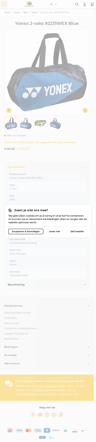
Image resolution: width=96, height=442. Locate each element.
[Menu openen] (3, 4)
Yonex (34, 12)
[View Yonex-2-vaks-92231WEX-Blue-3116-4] (55, 123)
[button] (47, 306)
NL (53, 4)
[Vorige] (8, 110)
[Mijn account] (84, 4)
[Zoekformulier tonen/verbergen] (77, 4)
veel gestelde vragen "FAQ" (56, 386)
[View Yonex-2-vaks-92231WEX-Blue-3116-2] (26, 123)
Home (7, 12)
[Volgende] (85, 110)
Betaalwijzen (11, 338)
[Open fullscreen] (47, 72)
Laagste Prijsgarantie (16, 333)
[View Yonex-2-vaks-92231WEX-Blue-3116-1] (11, 123)
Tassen (16, 12)
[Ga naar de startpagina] (29, 4)
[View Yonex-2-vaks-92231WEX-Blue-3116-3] (40, 123)
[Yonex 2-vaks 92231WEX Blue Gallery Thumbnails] (33, 123)
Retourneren (11, 323)
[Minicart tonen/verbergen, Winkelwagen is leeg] (92, 4)
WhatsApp (42, 390)
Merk (25, 12)
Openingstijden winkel (17, 312)
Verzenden (10, 318)
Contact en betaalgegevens (20, 328)
